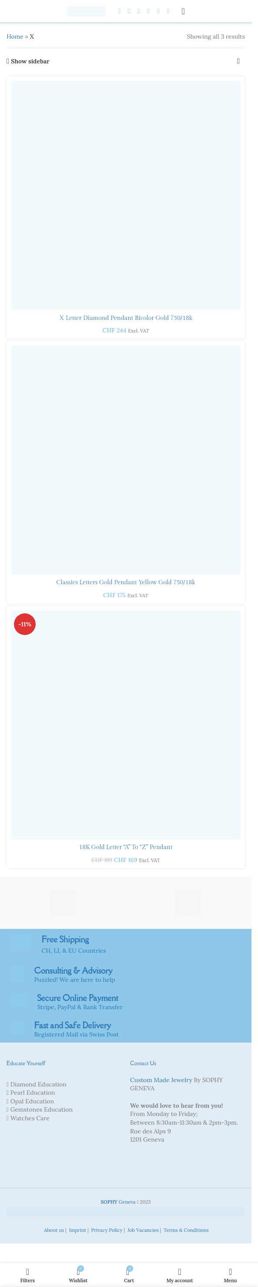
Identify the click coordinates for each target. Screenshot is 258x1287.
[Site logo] (86, 11)
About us (53, 1230)
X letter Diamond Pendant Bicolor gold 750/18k (125, 318)
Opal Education (32, 1101)
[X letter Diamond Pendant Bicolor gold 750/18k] (126, 195)
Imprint (77, 1230)
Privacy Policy (106, 1230)
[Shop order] (238, 61)
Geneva (118, 1202)
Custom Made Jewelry (161, 1080)
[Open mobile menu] (183, 11)
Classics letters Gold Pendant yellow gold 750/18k (125, 582)
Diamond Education (38, 1084)
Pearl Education (32, 1092)
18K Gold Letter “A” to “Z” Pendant (126, 847)
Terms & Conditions (185, 1230)
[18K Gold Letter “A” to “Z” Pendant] (126, 724)
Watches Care (30, 1118)
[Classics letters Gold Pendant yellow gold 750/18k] (126, 460)
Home (15, 36)
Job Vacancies (142, 1230)
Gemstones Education (41, 1109)
